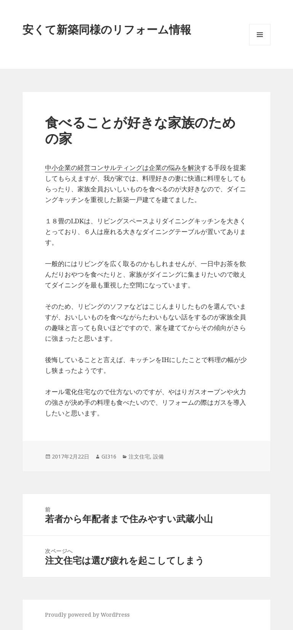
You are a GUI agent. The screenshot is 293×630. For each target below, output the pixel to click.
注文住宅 (139, 456)
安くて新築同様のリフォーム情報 (107, 29)
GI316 (108, 456)
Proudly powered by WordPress (87, 614)
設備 (158, 456)
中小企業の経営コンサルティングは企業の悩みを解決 (123, 167)
